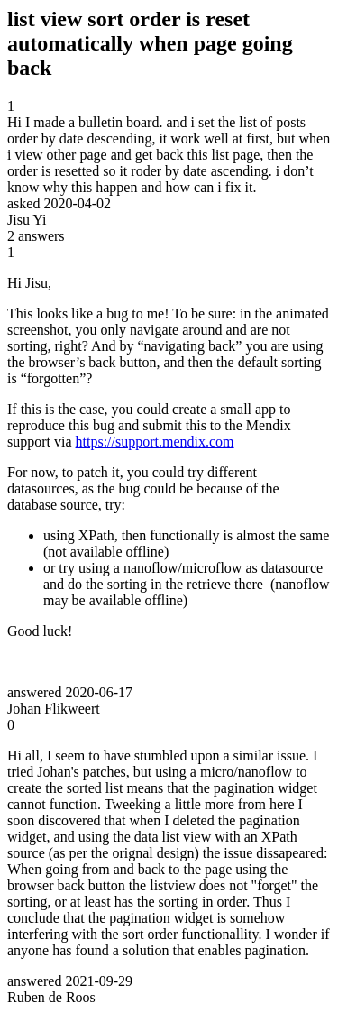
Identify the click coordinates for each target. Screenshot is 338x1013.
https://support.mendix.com (155, 441)
